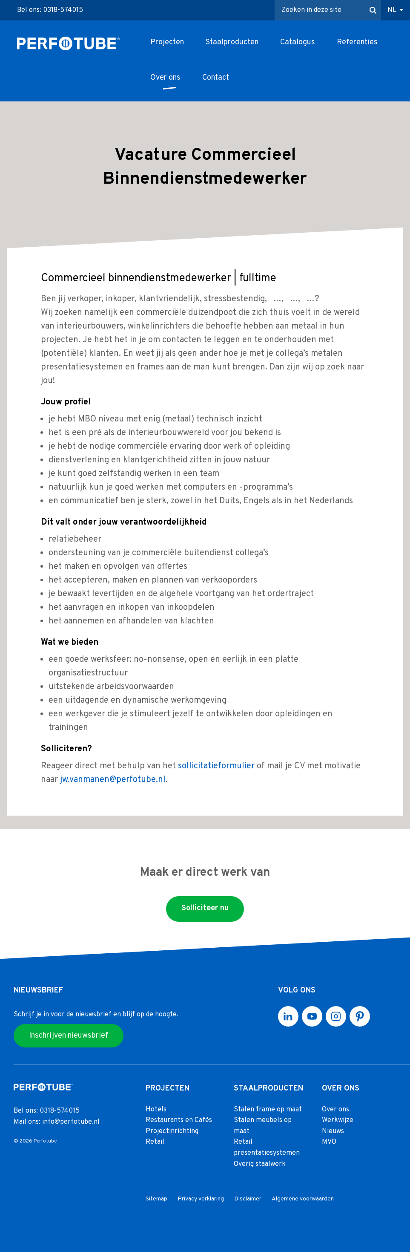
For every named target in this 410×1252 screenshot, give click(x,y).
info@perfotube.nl (71, 1121)
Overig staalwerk (260, 1164)
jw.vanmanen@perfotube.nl (113, 779)
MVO (329, 1142)
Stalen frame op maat (268, 1109)
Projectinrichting (172, 1131)
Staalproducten (232, 42)
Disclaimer (247, 1199)
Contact (215, 78)
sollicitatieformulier (216, 766)
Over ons (165, 78)
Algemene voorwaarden (303, 1199)
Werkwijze (337, 1120)
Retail (155, 1142)
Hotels (156, 1109)
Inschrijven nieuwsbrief (68, 1035)
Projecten (167, 42)
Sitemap (156, 1199)
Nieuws (333, 1131)
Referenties (357, 42)
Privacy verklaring (201, 1199)
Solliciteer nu (205, 908)
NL (391, 10)
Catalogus (297, 42)
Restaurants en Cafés (179, 1120)
